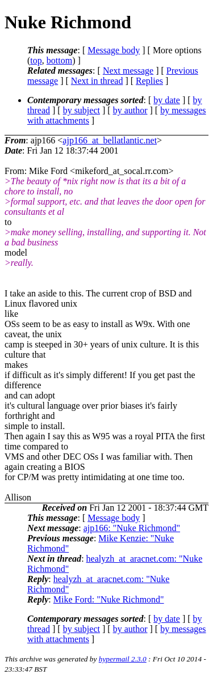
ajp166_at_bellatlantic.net (109, 140)
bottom (59, 60)
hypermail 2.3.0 (123, 659)
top (35, 60)
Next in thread (97, 81)
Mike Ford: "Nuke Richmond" (108, 599)
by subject (81, 110)
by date (166, 100)
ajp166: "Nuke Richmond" (131, 528)
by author (130, 110)
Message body (113, 50)
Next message (128, 70)
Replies (149, 81)
